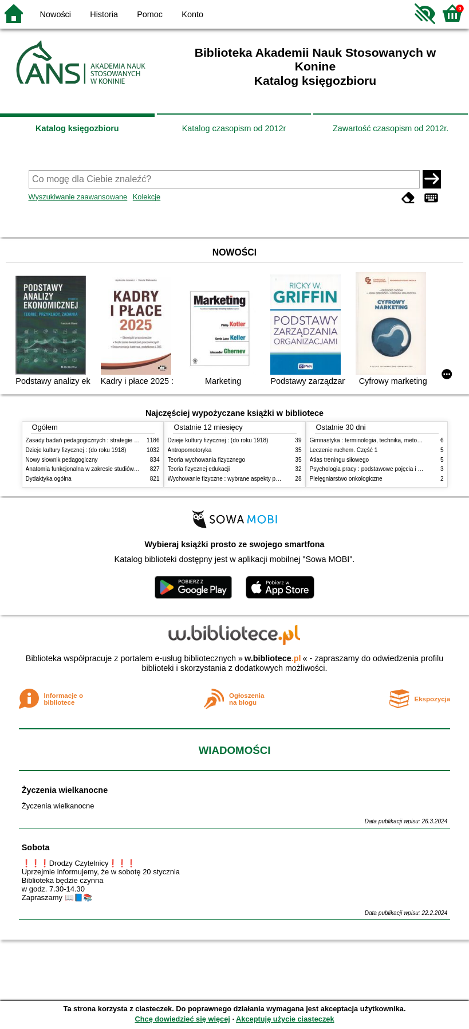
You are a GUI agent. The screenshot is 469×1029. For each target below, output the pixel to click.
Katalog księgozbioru (77, 128)
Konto (192, 14)
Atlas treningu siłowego (339, 460)
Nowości (55, 14)
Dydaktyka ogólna (49, 479)
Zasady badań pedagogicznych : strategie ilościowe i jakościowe (108, 440)
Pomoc (150, 14)
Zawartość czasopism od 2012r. (390, 128)
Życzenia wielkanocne (65, 790)
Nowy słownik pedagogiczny (62, 460)
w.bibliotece (273, 658)
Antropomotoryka (190, 450)
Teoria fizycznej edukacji (199, 469)
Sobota (36, 847)
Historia (104, 14)
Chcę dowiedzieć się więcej (182, 1019)
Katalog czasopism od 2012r (234, 128)
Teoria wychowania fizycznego (207, 460)
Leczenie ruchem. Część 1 (344, 450)
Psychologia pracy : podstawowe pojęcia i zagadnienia (379, 469)
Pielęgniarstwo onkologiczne (346, 479)
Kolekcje (146, 197)
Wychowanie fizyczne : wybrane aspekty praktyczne (234, 479)
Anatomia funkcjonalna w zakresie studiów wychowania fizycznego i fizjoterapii (126, 469)
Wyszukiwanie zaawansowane (78, 197)
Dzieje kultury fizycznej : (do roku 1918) (76, 450)
